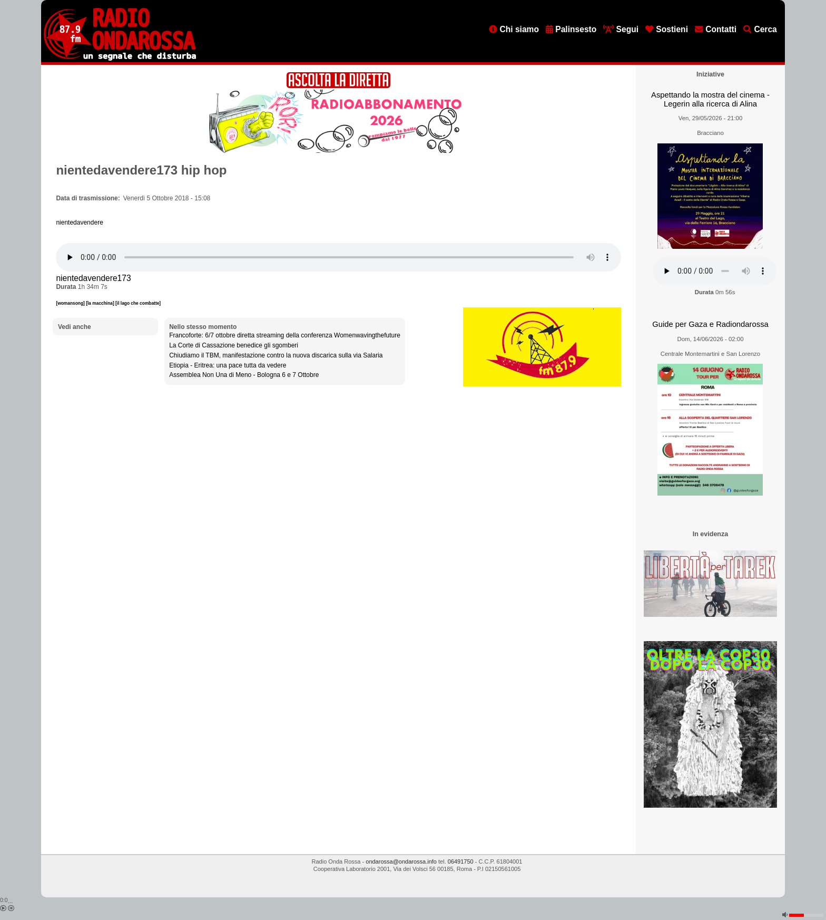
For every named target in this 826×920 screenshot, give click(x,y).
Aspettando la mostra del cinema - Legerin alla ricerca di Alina (710, 99)
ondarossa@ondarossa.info (401, 861)
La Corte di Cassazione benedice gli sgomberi (233, 345)
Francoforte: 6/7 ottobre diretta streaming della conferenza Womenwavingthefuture (284, 335)
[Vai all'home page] (120, 58)
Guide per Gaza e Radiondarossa (710, 324)
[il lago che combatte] (138, 303)
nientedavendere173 (93, 278)
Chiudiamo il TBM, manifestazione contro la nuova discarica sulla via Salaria (275, 355)
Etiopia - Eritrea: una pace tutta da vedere (227, 365)
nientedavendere (79, 222)
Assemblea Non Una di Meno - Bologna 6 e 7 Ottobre (244, 375)
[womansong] (71, 303)
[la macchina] (100, 303)
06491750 (461, 861)
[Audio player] (338, 257)
